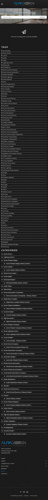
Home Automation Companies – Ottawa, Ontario (21, 296)
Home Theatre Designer (11, 402)
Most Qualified (7, 215)
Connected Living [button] (24, 463)
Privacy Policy (33, 495)
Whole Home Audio (10, 273)
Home (3, 458)
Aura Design (6, 51)
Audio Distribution (9, 379)
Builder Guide (7, 101)
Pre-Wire (5, 106)
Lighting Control (8, 62)
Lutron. (5, 225)
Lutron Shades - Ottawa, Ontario (16, 341)
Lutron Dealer (8, 267)
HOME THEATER (8, 74)
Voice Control (7, 91)
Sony (4, 175)
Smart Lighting (7, 77)
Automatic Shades (9, 357)
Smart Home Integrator (10, 199)
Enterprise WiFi (7, 117)
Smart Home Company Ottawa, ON (17, 347)
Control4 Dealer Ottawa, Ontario (16, 315)
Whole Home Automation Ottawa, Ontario (19, 366)
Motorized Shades (8, 86)
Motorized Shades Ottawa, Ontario (16, 283)
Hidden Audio (7, 156)
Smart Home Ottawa (9, 144)
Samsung (6, 247)
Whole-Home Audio (9, 163)
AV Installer (6, 89)
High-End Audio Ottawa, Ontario (16, 321)
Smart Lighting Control (11, 331)
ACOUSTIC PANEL (8, 206)
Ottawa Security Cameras (10, 151)
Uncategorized (8, 427)
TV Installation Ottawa (10, 158)
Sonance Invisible (8, 146)
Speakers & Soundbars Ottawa (12, 153)
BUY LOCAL (6, 127)
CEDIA (5, 187)
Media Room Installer (10, 299)
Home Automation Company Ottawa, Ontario (20, 353)
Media (5, 180)
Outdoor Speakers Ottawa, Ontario (17, 424)
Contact (4, 473)
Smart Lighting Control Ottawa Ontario (18, 334)
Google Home (7, 196)
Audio (5, 58)
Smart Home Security (9, 129)
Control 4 (6, 218)
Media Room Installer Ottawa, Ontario (18, 302)
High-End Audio (9, 318)
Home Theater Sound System (13, 369)
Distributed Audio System (11, 170)
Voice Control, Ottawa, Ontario (15, 411)
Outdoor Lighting (8, 177)
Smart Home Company (10, 70)
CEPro (5, 189)
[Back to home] (24, 4)
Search (42, 17)
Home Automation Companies (13, 292)
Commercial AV (8, 239)
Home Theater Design (10, 260)
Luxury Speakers (8, 161)
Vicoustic (6, 211)
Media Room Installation (10, 201)
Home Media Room (9, 84)
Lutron (5, 55)
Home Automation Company (13, 350)
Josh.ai (5, 208)
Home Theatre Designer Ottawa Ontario (18, 405)
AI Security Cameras (9, 110)
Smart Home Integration (10, 132)
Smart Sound (7, 165)
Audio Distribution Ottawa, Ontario (17, 382)
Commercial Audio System (11, 204)
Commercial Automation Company (15, 373)
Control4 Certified (8, 213)
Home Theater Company (11, 324)
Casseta (5, 220)
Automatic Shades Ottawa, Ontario (17, 360)
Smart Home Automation (11, 72)
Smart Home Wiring (9, 98)
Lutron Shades (8, 337)
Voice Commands (8, 237)
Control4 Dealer (8, 312)
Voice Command (8, 227)
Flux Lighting (7, 168)
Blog (3, 471)
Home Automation (9, 108)
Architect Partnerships (10, 137)
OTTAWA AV (6, 67)
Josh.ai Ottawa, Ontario (13, 398)
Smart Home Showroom (11, 389)
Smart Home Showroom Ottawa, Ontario (18, 392)
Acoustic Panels (9, 431)
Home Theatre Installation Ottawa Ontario (19, 308)
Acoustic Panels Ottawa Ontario (16, 434)
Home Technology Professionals (13, 134)
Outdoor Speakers (9, 421)
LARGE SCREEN (8, 122)
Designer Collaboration (10, 139)
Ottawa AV (6, 65)
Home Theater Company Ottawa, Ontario (19, 328)
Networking (7, 289)
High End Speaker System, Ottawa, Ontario (19, 418)
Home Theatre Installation (12, 305)
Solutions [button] (24, 466)
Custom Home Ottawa (10, 103)
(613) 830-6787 (5, 453)
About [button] (24, 461)
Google (5, 184)
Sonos (5, 96)
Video (4, 60)
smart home (7, 235)
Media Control (7, 192)
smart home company (10, 232)
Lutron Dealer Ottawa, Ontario (15, 270)
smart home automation (10, 230)
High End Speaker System (12, 414)
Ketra (4, 82)
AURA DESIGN (7, 79)
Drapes (5, 172)
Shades (5, 94)
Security (5, 194)
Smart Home (7, 53)
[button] (2, 4)
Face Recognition (8, 113)
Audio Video (7, 286)
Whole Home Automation (12, 363)
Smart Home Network (9, 115)
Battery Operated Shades (10, 244)
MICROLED (6, 120)
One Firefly (19, 495)
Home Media (8, 276)
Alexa (4, 182)
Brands (4, 468)
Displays (5, 242)
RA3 (4, 223)
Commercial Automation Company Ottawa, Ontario (22, 376)
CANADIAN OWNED (9, 125)
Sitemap (26, 495)
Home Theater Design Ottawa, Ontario (18, 263)
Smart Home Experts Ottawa (12, 149)
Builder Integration (8, 141)
